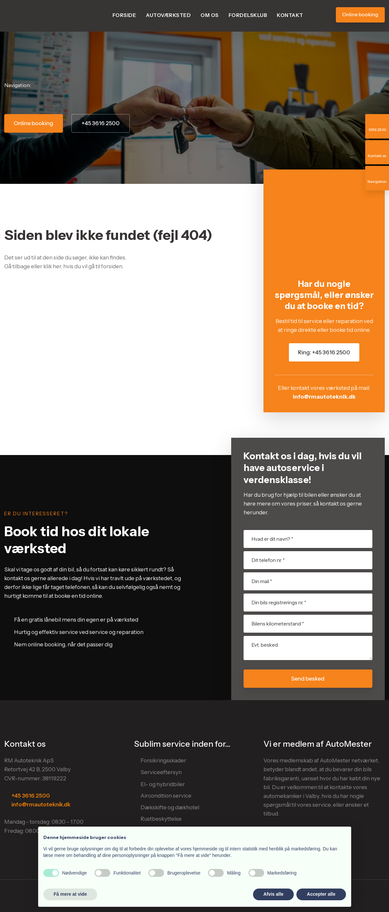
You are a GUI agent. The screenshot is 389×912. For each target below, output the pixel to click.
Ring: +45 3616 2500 (324, 352)
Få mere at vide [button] (70, 894)
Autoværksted (168, 15)
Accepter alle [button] (321, 894)
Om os (210, 15)
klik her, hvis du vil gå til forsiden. (83, 266)
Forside (124, 15)
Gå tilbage (17, 266)
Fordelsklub (248, 15)
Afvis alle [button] (273, 894)
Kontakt (290, 15)
